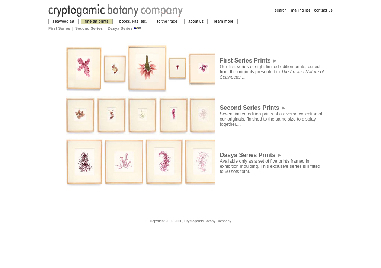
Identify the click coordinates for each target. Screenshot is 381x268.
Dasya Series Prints (250, 155)
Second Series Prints (252, 108)
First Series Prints (248, 60)
